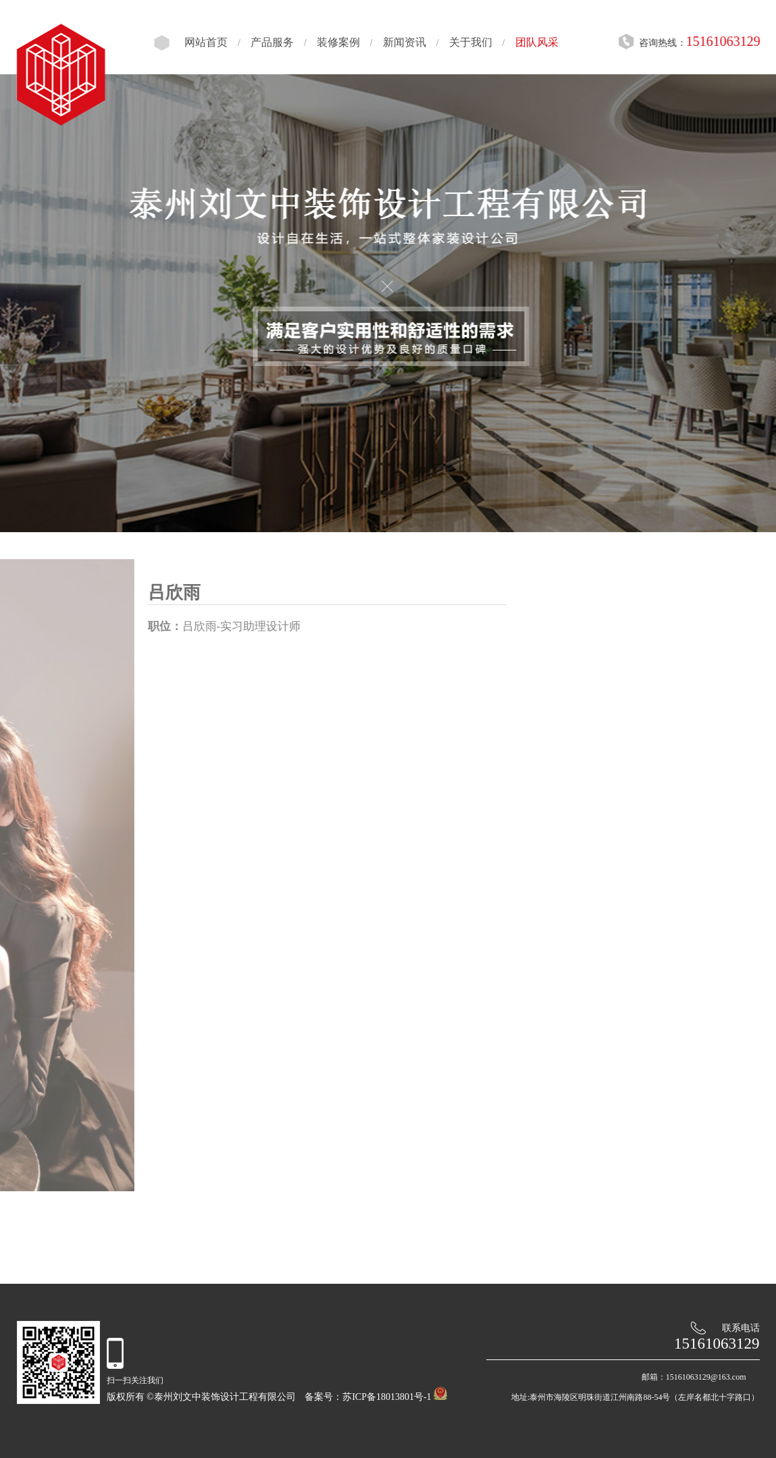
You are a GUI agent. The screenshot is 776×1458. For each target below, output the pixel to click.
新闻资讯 (398, 42)
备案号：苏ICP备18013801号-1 (368, 1397)
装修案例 (332, 42)
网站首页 (200, 42)
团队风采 (530, 42)
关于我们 (464, 42)
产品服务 (266, 42)
